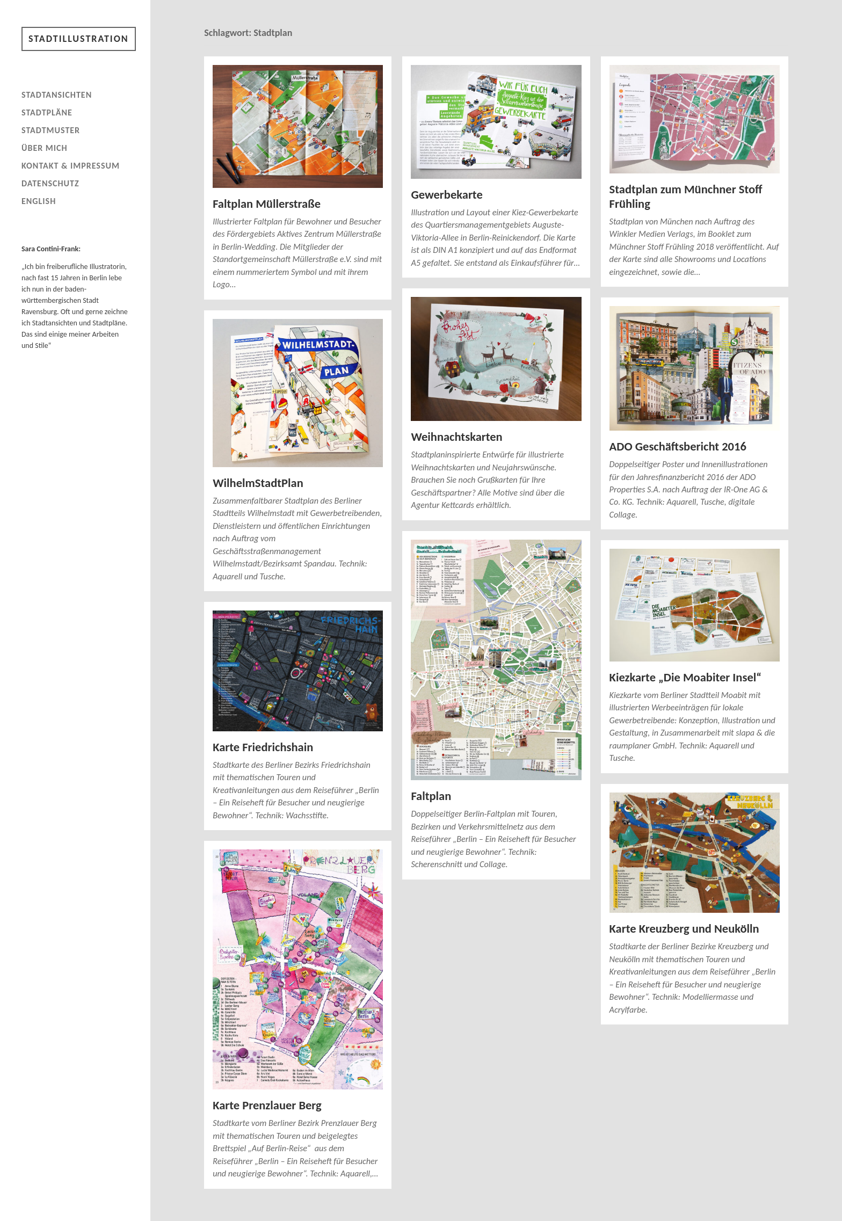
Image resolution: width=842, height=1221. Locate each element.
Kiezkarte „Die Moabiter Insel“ (685, 677)
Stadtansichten (56, 95)
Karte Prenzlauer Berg (267, 1105)
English (38, 201)
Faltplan (431, 796)
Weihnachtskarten (456, 437)
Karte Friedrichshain (263, 747)
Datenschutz (50, 183)
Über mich (44, 148)
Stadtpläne (46, 112)
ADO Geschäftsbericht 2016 (677, 446)
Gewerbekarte (446, 194)
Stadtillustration (78, 39)
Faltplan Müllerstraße (267, 204)
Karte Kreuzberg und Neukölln (684, 928)
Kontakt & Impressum (70, 166)
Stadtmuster (50, 130)
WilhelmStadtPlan (258, 483)
